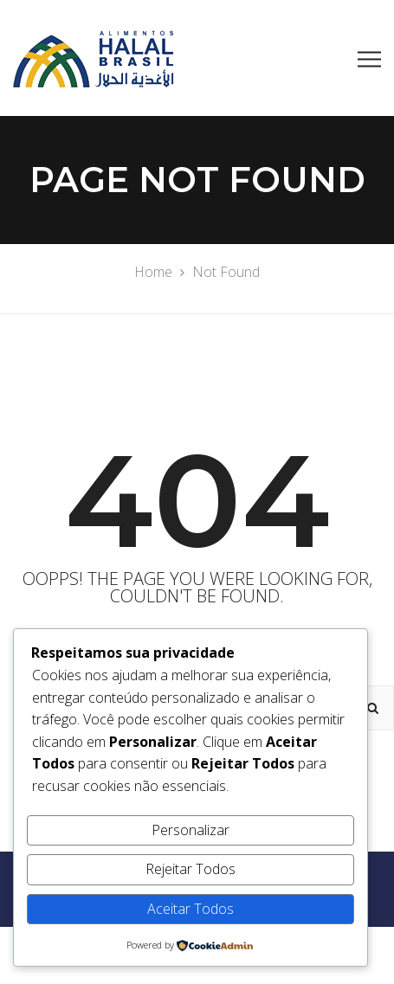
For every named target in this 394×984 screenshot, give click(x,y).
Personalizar (190, 829)
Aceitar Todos (190, 908)
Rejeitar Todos (190, 868)
